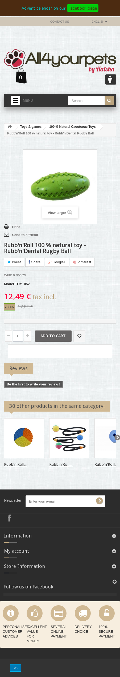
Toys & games (31, 127)
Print (16, 227)
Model (9, 284)
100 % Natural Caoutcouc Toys (72, 127)
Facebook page (82, 8)
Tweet (14, 262)
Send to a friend (25, 235)
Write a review (15, 275)
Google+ (57, 262)
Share (34, 262)
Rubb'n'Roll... (15, 464)
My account (16, 551)
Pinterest (82, 262)
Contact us (59, 21)
